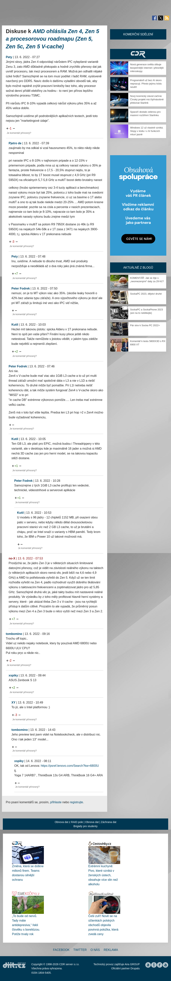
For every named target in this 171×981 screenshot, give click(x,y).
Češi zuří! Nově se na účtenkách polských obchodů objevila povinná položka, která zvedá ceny (103, 925)
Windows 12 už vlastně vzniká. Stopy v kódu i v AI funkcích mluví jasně (146, 131)
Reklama (111, 949)
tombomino (14, 633)
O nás (95, 949)
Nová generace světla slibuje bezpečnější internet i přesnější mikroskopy (147, 68)
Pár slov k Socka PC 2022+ (145, 325)
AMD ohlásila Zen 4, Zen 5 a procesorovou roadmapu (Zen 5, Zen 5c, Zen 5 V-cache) (52, 38)
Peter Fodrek (20, 288)
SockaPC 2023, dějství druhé (146, 293)
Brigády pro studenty (86, 826)
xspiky (13, 675)
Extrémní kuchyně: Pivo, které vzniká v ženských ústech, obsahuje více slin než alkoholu (103, 875)
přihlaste (56, 802)
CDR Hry (138, 54)
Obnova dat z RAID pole (69, 822)
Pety (9, 57)
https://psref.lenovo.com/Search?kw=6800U (70, 765)
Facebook (61, 949)
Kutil (14, 324)
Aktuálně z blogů (138, 267)
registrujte (76, 802)
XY (13, 702)
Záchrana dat (108, 822)
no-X (12, 558)
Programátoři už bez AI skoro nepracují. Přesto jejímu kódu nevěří (146, 83)
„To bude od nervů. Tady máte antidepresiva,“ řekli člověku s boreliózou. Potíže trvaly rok (26, 925)
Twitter (80, 949)
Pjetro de (15, 143)
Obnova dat (92, 822)
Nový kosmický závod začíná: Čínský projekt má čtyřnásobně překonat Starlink (147, 99)
